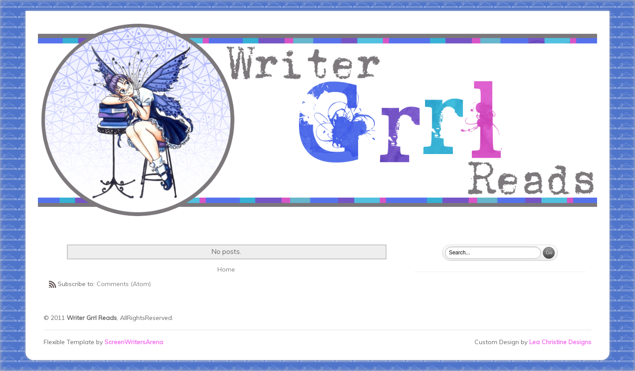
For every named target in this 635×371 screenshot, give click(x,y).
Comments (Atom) (124, 284)
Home (226, 269)
